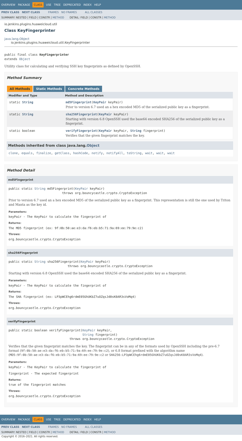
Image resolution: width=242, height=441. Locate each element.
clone (13, 153)
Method (58, 17)
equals (27, 153)
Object (24, 59)
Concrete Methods (83, 89)
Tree (57, 4)
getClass (62, 153)
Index (87, 4)
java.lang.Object (16, 39)
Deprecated (72, 4)
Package (24, 4)
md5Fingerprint (79, 102)
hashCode (80, 153)
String (27, 102)
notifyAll (114, 153)
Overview (8, 4)
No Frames (69, 12)
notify (97, 153)
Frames (53, 12)
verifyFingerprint (81, 130)
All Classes (93, 12)
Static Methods (49, 89)
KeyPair (99, 102)
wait (149, 153)
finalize (43, 153)
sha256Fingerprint (81, 114)
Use (48, 4)
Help (97, 4)
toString (134, 153)
